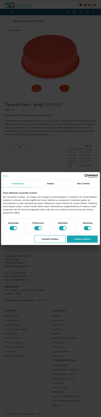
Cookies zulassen (82, 239)
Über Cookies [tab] (83, 183)
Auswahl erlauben (50, 239)
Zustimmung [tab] (18, 183)
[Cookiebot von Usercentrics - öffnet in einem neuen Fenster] (86, 176)
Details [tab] (50, 183)
